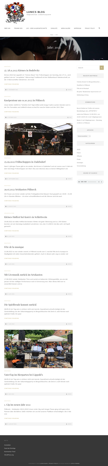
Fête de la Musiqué (83, 88)
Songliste (54, 28)
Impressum (77, 28)
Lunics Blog (36, 12)
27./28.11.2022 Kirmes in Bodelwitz (21, 70)
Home (51, 34)
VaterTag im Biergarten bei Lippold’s (23, 374)
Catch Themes (75, 463)
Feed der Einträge (9, 448)
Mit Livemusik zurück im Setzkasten (23, 274)
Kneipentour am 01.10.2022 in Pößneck (24, 100)
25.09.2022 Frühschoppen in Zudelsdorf (24, 161)
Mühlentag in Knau (83, 95)
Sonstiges (7, 66)
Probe (79, 159)
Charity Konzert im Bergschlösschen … (89, 82)
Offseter (79, 156)
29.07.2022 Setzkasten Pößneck (20, 189)
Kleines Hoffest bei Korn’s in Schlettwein (25, 217)
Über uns (7, 28)
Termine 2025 (18, 28)
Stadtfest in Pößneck (83, 85)
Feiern (79, 153)
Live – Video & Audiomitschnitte (36, 28)
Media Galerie (65, 28)
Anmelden (7, 445)
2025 (78, 149)
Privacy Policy (90, 28)
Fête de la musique (14, 246)
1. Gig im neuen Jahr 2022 (17, 404)
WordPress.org (9, 455)
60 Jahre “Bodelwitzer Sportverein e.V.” (89, 91)
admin (70, 89)
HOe (70, 117)
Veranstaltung (9, 213)
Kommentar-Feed (9, 451)
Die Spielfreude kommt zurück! (20, 304)
